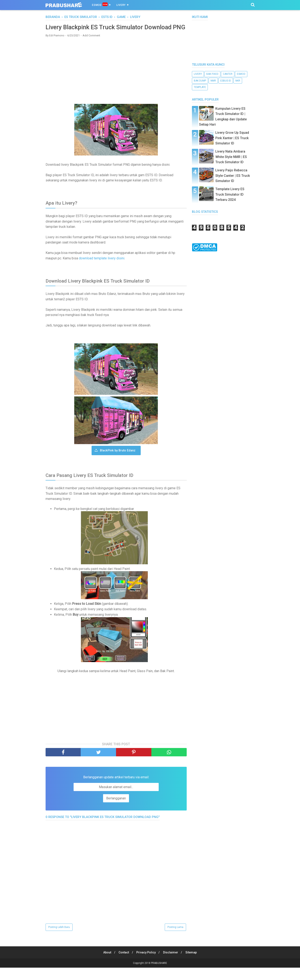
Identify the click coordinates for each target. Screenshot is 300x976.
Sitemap (192, 960)
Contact (123, 960)
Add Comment (91, 43)
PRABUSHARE (159, 971)
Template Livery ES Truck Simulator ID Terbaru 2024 (229, 194)
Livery (121, 5)
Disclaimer (171, 960)
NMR (213, 80)
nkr (237, 80)
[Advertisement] (116, 79)
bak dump (200, 80)
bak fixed (212, 74)
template (200, 87)
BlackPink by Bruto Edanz (117, 459)
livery (198, 74)
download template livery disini (101, 267)
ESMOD (100, 4)
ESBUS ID (225, 80)
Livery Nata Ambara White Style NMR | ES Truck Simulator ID (231, 156)
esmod (241, 74)
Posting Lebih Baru (59, 935)
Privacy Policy (146, 960)
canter (227, 74)
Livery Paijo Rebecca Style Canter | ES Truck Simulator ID (232, 175)
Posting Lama (175, 935)
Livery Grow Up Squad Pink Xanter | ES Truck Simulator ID (232, 138)
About (106, 960)
